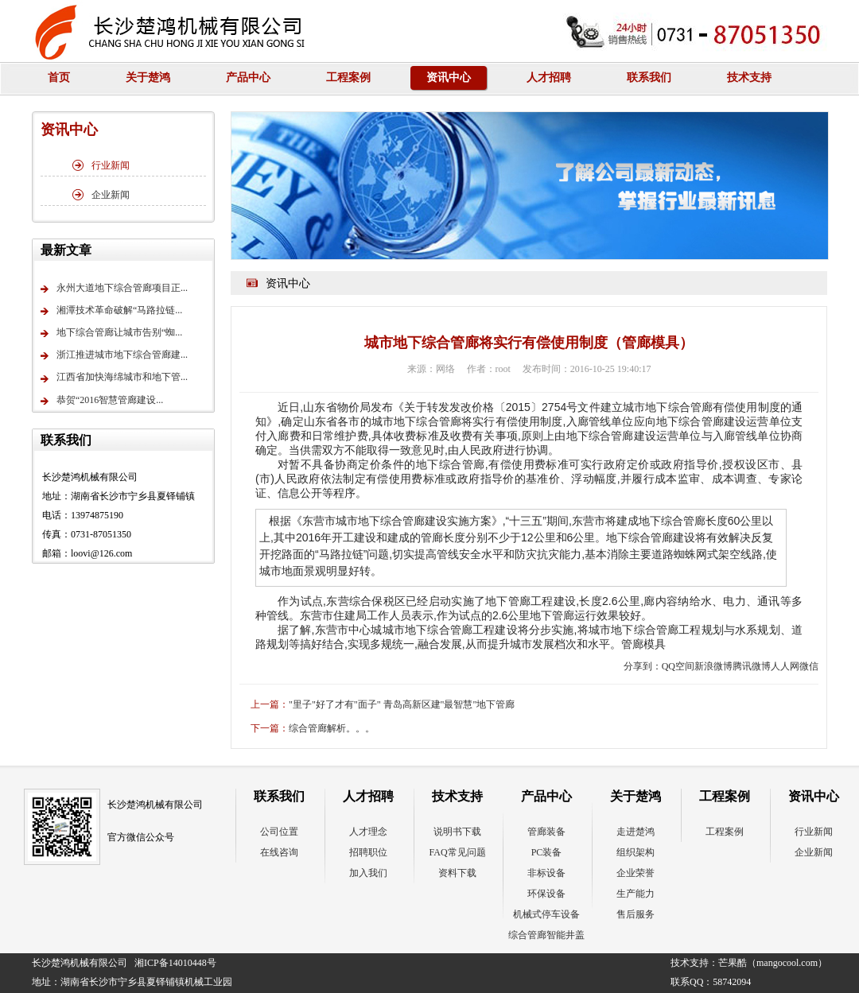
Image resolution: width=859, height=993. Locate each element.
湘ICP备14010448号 (175, 962)
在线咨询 (279, 852)
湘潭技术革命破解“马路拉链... (111, 311)
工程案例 (348, 77)
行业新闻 (101, 165)
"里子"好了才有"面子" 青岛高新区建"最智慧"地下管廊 (402, 704)
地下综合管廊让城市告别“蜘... (111, 334)
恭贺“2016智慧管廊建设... (102, 401)
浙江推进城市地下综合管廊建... (114, 356)
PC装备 (546, 852)
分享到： (643, 666)
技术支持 (749, 77)
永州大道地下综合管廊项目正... (114, 289)
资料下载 (457, 873)
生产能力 (635, 893)
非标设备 (546, 873)
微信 (808, 666)
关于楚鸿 (148, 77)
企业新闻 (101, 194)
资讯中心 (448, 77)
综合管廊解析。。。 (332, 728)
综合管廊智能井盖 (546, 935)
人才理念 (368, 831)
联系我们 (649, 77)
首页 (59, 77)
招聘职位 (368, 852)
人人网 (785, 666)
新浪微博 (713, 666)
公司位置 (279, 831)
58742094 (732, 981)
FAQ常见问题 (457, 852)
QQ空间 (678, 666)
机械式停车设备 (546, 914)
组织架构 (635, 852)
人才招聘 (549, 77)
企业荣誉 (635, 873)
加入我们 (368, 873)
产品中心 (248, 77)
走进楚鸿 (635, 831)
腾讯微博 (752, 666)
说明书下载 (457, 831)
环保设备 (546, 893)
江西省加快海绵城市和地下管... (114, 379)
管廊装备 (546, 831)
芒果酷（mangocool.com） (772, 962)
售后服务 (635, 914)
